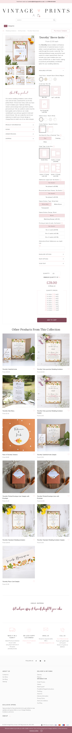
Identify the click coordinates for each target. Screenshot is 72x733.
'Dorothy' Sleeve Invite (33, 31)
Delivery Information (42, 696)
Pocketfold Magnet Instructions (45, 689)
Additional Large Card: (45, 179)
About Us (39, 694)
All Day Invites (22, 31)
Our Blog (5, 679)
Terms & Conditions (42, 701)
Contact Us (5, 675)
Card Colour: (42, 75)
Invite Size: (42, 84)
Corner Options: (43, 124)
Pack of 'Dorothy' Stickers (10, 455)
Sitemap (5, 682)
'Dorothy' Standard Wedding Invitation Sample (51, 540)
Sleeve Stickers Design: (46, 212)
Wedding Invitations (11, 31)
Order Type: (42, 146)
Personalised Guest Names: (47, 190)
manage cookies (33, 731)
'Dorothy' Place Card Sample (11, 581)
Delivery (39, 675)
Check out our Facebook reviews (29, 642)
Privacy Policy (41, 698)
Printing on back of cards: (46, 223)
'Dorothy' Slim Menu (8, 411)
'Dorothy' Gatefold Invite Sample (46, 455)
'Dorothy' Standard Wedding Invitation (14, 540)
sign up (7, 716)
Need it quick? (40, 687)
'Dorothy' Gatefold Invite (10, 369)
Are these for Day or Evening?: (48, 135)
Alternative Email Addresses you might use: (50, 242)
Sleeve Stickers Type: (45, 201)
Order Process (41, 682)
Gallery (39, 684)
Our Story (5, 677)
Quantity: (46, 273)
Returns (39, 677)
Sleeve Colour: (43, 116)
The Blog (39, 691)
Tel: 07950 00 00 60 (62, 639)
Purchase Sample (60, 31)
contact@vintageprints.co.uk (46, 643)
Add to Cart (52, 320)
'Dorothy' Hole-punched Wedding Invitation (50, 369)
